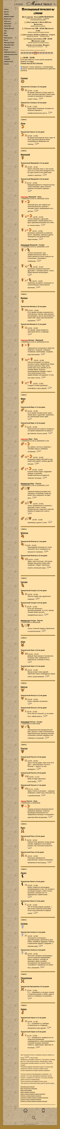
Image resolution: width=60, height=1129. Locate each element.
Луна (5, 33)
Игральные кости (9, 45)
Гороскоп (6, 11)
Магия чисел (39, 3)
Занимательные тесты (10, 54)
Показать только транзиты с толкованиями (37, 67)
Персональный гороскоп (27, 1086)
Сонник (6, 35)
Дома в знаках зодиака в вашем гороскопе (32, 1094)
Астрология (7, 21)
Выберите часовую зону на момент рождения (38, 32)
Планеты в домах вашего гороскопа (30, 1096)
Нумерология (7, 19)
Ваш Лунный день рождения (28, 1088)
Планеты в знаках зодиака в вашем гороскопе (33, 1101)
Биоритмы (7, 47)
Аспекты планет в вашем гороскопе (30, 1099)
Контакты (7, 59)
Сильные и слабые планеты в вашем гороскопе (34, 1097)
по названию (46, 18)
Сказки (6, 49)
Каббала (6, 57)
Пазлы (6, 40)
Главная (6, 9)
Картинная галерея (9, 52)
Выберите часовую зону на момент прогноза (38, 42)
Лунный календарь (9, 16)
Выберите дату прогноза (32, 36)
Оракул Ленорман (9, 28)
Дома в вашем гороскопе (27, 1092)
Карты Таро (7, 26)
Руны (5, 30)
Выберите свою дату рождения (38, 26)
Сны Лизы (6, 64)
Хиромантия (7, 23)
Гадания (6, 14)
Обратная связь (8, 61)
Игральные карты (9, 42)
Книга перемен (8, 38)
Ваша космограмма (26, 1090)
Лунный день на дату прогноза (31, 63)
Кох (46, 46)
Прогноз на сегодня (44, 36)
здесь (31, 61)
